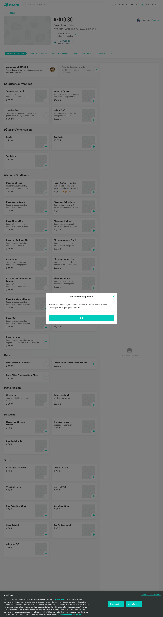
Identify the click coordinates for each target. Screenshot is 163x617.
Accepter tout (133, 604)
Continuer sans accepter (151, 595)
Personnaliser (115, 604)
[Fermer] (113, 296)
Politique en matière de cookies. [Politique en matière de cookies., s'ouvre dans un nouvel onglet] (68, 615)
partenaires (59, 600)
